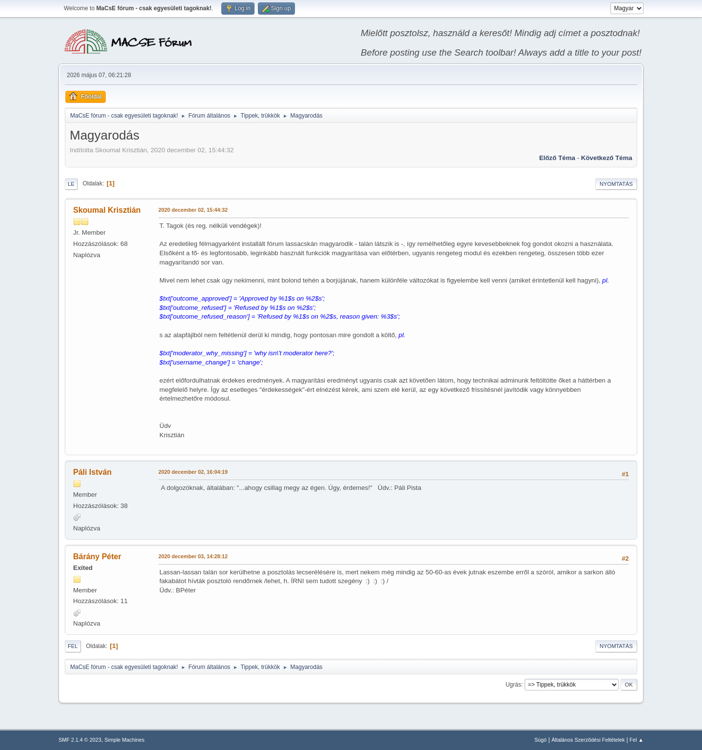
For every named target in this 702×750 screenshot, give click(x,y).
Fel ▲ (636, 740)
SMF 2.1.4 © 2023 (79, 740)
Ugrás (513, 684)
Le (71, 184)
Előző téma (557, 158)
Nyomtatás (616, 184)
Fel (73, 646)
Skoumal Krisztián (107, 210)
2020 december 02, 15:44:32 (193, 210)
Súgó (540, 740)
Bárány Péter (97, 556)
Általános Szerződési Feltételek (587, 740)
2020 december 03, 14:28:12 (193, 556)
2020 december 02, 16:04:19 (193, 472)
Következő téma (606, 158)
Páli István (92, 472)
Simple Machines (124, 740)
